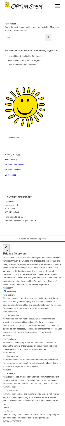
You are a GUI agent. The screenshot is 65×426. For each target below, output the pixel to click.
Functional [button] (7, 335)
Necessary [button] (8, 288)
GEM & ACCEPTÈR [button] (12, 421)
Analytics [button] (7, 370)
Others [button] (6, 407)
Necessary (11, 291)
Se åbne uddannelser (14, 164)
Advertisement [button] (9, 387)
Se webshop (10, 175)
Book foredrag (11, 159)
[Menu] (56, 6)
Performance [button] (9, 352)
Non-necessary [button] (10, 312)
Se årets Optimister (13, 170)
